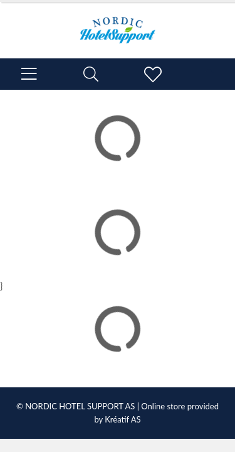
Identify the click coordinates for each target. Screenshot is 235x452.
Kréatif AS (122, 419)
